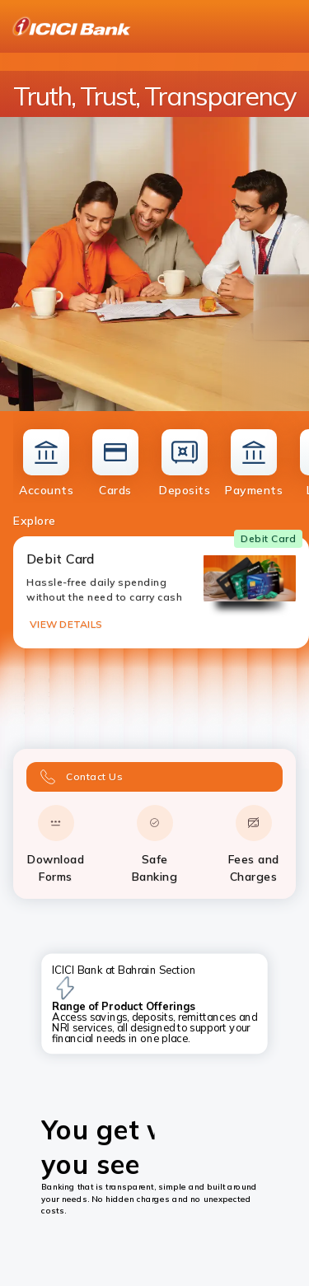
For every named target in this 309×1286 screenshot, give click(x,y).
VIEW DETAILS (66, 624)
